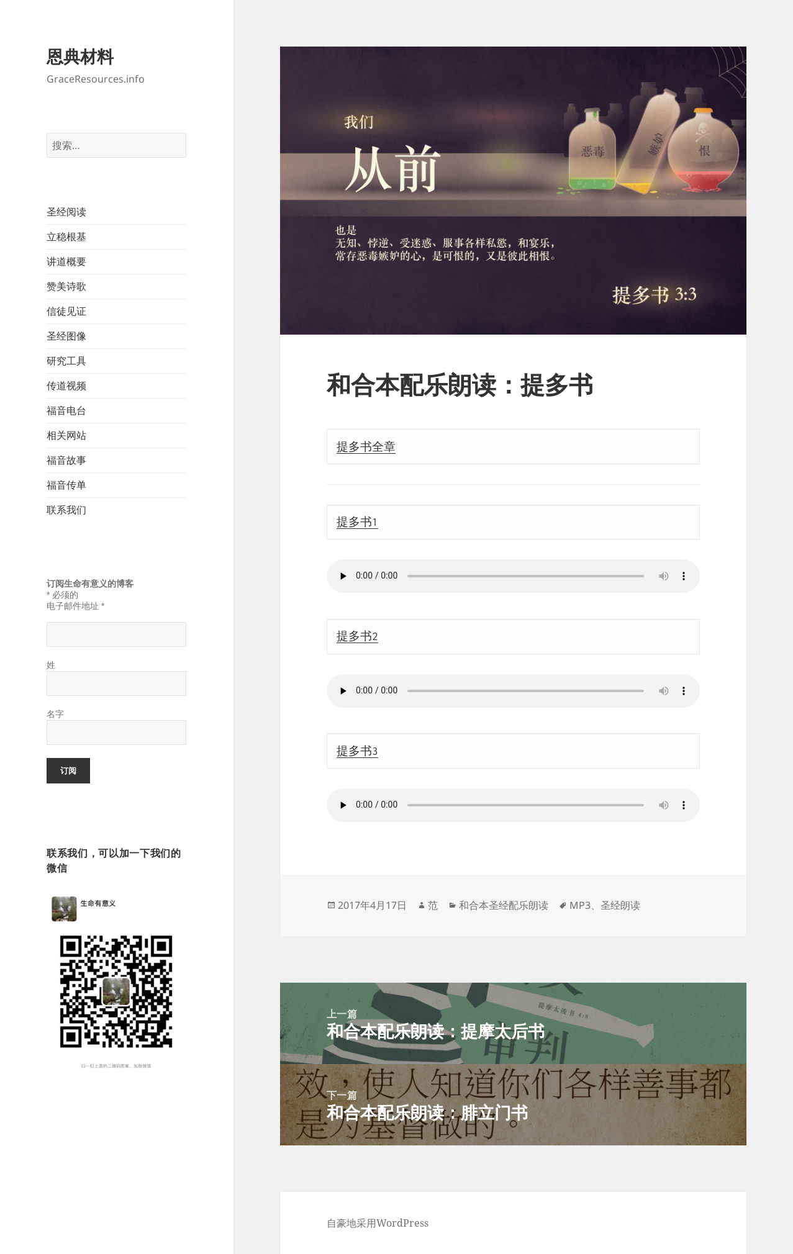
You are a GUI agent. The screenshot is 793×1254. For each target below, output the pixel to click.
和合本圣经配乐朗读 (503, 905)
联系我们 (66, 509)
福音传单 (66, 485)
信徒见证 (66, 311)
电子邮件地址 (75, 606)
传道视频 (66, 385)
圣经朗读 (620, 905)
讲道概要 (66, 261)
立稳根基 (66, 236)
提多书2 (357, 636)
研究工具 (66, 361)
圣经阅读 (66, 212)
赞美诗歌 (66, 286)
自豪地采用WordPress (377, 1223)
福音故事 (66, 460)
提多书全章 (366, 447)
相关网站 (66, 435)
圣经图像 (66, 336)
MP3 (580, 905)
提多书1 (357, 522)
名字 (55, 714)
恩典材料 (80, 56)
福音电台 (66, 410)
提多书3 (357, 751)
